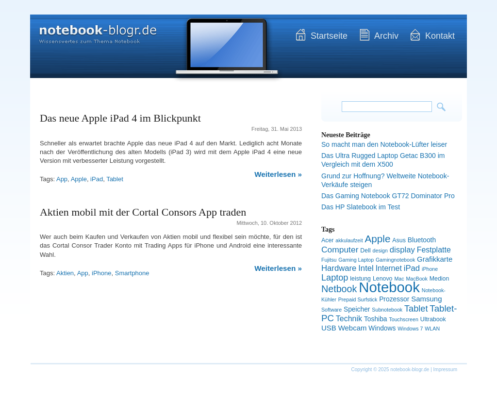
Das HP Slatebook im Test (360, 207)
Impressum (445, 369)
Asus (399, 240)
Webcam (352, 328)
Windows (382, 328)
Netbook (339, 288)
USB (328, 328)
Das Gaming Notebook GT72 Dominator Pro (388, 196)
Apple (79, 179)
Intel (366, 268)
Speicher (357, 309)
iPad (96, 179)
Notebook (389, 287)
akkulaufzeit (349, 240)
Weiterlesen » (278, 174)
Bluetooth (422, 240)
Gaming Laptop (356, 260)
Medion (439, 278)
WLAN (432, 328)
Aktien (65, 273)
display (402, 249)
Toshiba (375, 319)
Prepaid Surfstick (358, 299)
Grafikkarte (434, 259)
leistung (360, 278)
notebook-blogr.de (90, 29)
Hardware (338, 268)
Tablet (114, 179)
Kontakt (440, 36)
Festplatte (434, 250)
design (380, 250)
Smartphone (132, 273)
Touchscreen (403, 319)
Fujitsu (328, 260)
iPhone (101, 273)
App (61, 179)
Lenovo (383, 278)
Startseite (329, 36)
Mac (399, 279)
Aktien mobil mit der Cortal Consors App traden (143, 212)
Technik (349, 318)
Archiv (386, 36)
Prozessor (394, 299)
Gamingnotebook (395, 260)
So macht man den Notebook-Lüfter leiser (384, 144)
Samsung (426, 299)
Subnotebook (387, 310)
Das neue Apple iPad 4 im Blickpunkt (120, 118)
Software (331, 310)
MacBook (416, 279)
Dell (365, 250)
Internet (389, 268)
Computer (339, 249)
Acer (327, 240)
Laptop (334, 277)
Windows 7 (410, 328)
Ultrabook (433, 319)
